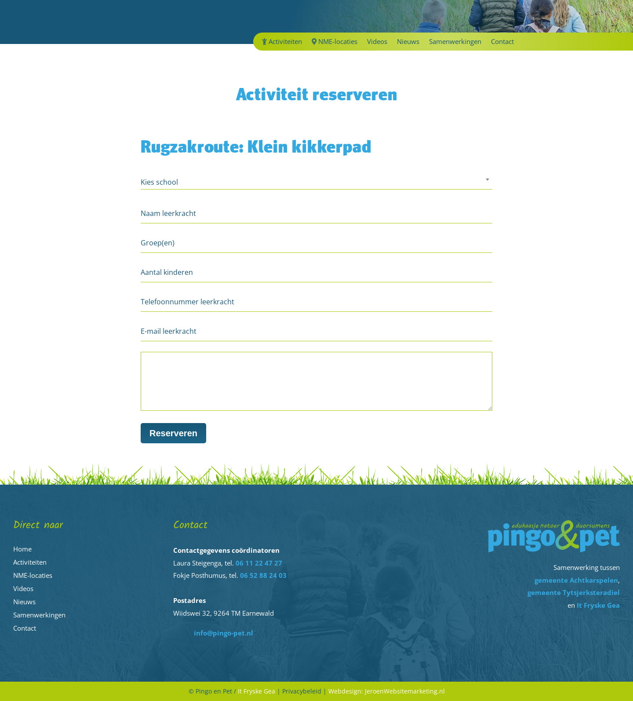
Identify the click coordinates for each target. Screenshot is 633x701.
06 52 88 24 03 (263, 575)
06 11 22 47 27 (259, 563)
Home (22, 548)
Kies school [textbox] (159, 182)
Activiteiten (282, 42)
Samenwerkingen (455, 42)
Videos (377, 42)
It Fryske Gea (598, 605)
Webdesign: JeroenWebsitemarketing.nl (386, 691)
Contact (502, 42)
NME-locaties (334, 42)
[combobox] (316, 183)
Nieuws (408, 42)
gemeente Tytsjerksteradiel (574, 592)
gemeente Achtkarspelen (576, 580)
